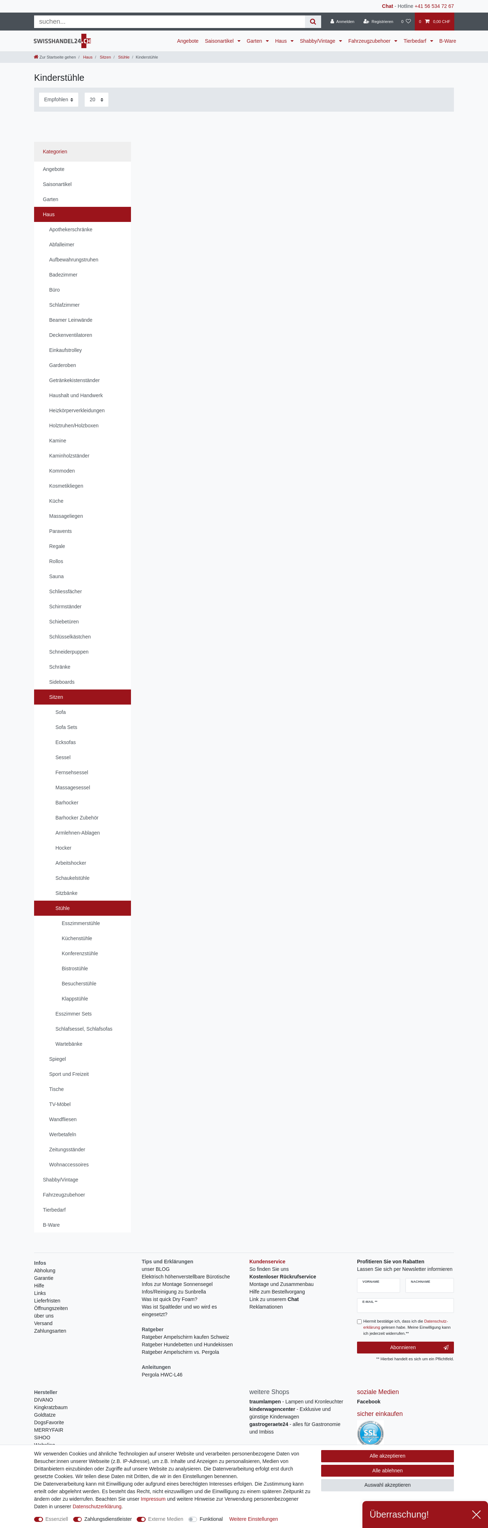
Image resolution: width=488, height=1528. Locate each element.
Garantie (43, 1278)
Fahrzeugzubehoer (370, 41)
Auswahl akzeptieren (387, 1485)
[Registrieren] (378, 22)
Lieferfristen (47, 1301)
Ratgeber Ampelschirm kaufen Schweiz (185, 1337)
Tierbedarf (416, 41)
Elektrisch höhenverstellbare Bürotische (186, 1276)
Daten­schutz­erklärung (96, 1506)
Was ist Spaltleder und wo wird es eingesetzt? (179, 1310)
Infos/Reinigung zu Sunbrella (174, 1292)
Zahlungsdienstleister (108, 1519)
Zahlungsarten (50, 1331)
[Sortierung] (58, 100)
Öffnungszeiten (51, 1308)
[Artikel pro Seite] (96, 100)
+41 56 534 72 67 (434, 6)
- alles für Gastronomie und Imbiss (295, 1428)
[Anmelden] (342, 22)
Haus (281, 41)
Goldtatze (45, 1415)
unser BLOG (156, 1269)
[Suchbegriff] (169, 21)
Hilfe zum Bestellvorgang (277, 1292)
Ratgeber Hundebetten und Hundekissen (187, 1344)
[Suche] (313, 21)
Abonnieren (419, 1347)
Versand (43, 1323)
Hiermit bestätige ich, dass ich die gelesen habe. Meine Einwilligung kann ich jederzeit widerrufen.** (407, 1327)
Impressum (153, 1499)
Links (40, 1293)
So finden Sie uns (269, 1269)
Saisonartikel (220, 41)
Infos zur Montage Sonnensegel (177, 1284)
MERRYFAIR (48, 1430)
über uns (43, 1316)
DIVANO (43, 1400)
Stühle (123, 57)
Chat (387, 6)
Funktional (211, 1519)
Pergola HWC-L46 (162, 1375)
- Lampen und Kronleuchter (296, 1401)
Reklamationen (266, 1307)
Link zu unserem (274, 1299)
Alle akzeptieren (387, 1456)
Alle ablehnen (387, 1470)
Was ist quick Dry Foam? (169, 1299)
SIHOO (42, 1437)
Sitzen (105, 57)
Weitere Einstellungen (253, 1519)
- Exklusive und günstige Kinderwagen (289, 1413)
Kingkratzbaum (50, 1407)
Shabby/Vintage (318, 41)
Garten (255, 41)
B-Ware (447, 41)
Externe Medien (165, 1519)
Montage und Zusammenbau (281, 1284)
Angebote (187, 41)
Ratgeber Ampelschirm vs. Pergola (180, 1352)
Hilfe (39, 1285)
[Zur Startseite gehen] (55, 57)
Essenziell (57, 1519)
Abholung (44, 1270)
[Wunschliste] (406, 22)
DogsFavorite (49, 1422)
